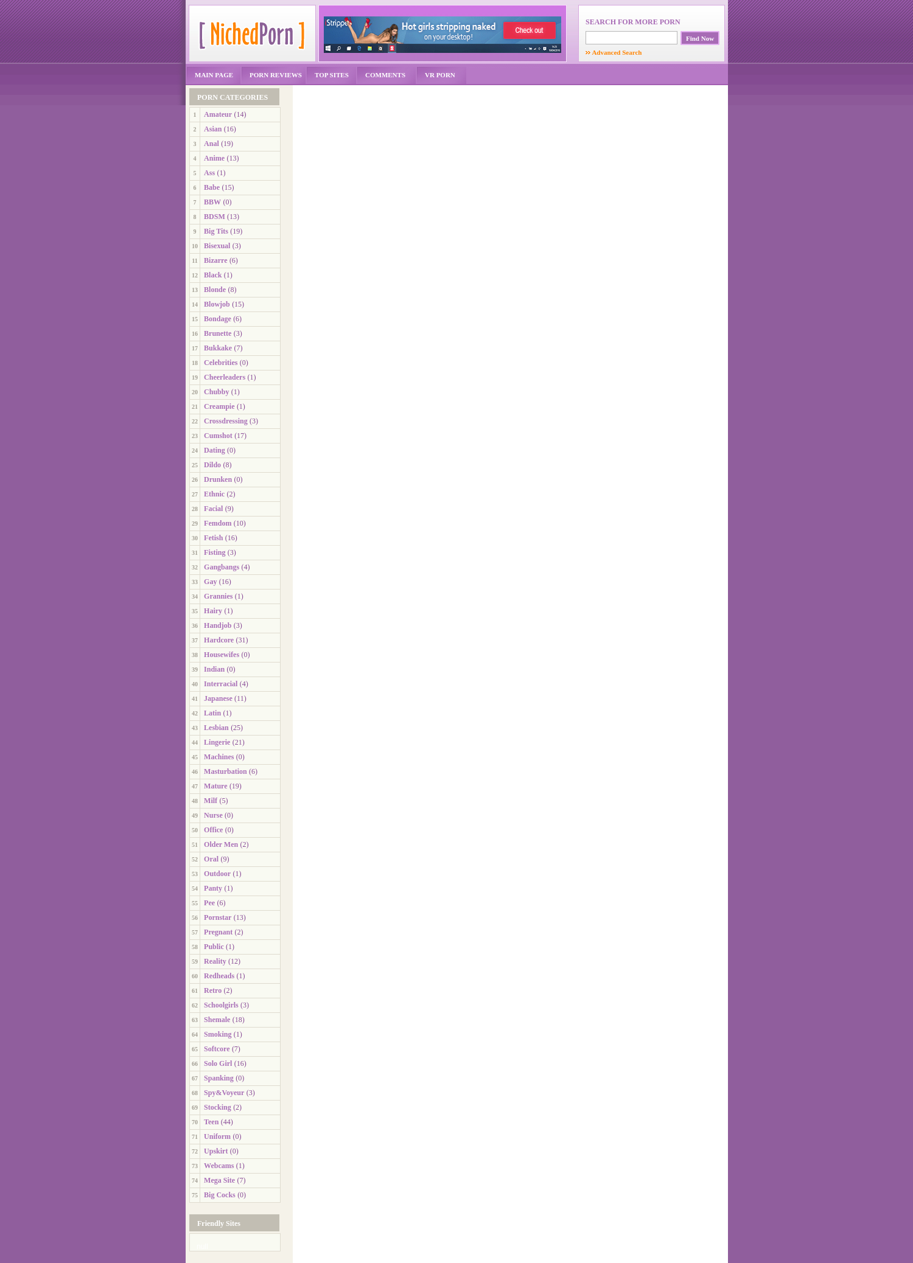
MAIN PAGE (214, 74)
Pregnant (218, 932)
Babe (212, 187)
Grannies (218, 596)
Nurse (213, 815)
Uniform (217, 1136)
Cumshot (218, 435)
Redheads (219, 976)
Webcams (219, 1165)
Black (213, 275)
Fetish (213, 538)
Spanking (219, 1078)
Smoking (217, 1034)
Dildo (212, 465)
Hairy (213, 611)
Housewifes (221, 654)
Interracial (220, 684)
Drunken (218, 479)
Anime (214, 158)
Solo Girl (218, 1063)
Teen (211, 1122)
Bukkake (218, 348)
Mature (215, 786)
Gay (210, 581)
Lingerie (217, 742)
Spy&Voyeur (224, 1092)
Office (213, 830)
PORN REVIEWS (276, 74)
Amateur (218, 114)
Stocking (217, 1107)
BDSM (214, 216)
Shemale (217, 1019)
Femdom (217, 523)
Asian (213, 129)
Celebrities (220, 362)
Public (214, 946)
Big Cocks (220, 1195)
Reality (215, 961)
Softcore (216, 1049)
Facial (213, 508)
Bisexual (217, 246)
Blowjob (217, 304)
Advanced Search (614, 52)
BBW (212, 202)
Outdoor (217, 873)
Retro (213, 990)
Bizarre (215, 260)
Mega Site (219, 1180)
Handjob (217, 625)
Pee (209, 903)
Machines (219, 757)
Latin (212, 713)
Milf (210, 800)
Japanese (218, 698)
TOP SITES (332, 74)
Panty (213, 888)
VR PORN (440, 74)
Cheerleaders (224, 377)
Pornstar (217, 917)
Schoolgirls (221, 1005)
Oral (211, 859)
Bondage (217, 319)
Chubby (216, 392)
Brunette (217, 333)
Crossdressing (226, 421)
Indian (214, 669)
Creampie (219, 406)
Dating (214, 450)
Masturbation (225, 771)
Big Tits (216, 231)
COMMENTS (385, 74)
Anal (211, 143)
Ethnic (214, 494)
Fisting (214, 552)
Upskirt (216, 1151)
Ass (209, 173)
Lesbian (216, 727)
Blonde (215, 289)
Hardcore (219, 640)
